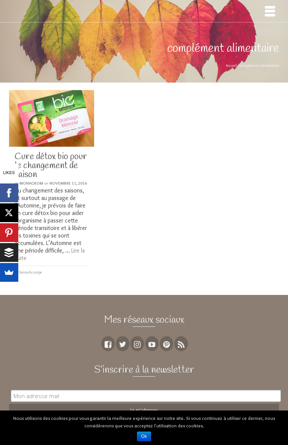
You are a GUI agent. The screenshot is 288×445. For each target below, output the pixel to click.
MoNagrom (31, 183)
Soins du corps (30, 272)
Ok (144, 436)
